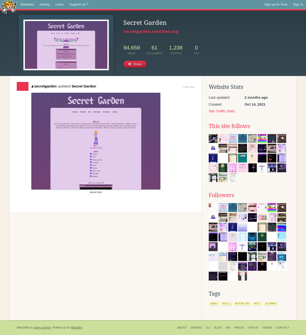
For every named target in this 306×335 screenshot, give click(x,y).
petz (257, 303)
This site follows (229, 126)
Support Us (79, 4)
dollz (226, 303)
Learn (59, 4)
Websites (27, 4)
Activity (44, 4)
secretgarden (44, 86)
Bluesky (76, 327)
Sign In (298, 4)
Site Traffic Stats (222, 111)
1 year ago (188, 86)
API (228, 327)
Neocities (23, 327)
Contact (282, 327)
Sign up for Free (275, 4)
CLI (208, 327)
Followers (221, 195)
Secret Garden (84, 86)
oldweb (270, 303)
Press (239, 327)
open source (42, 327)
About (182, 327)
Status (253, 327)
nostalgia (242, 303)
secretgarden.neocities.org (150, 31)
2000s (213, 303)
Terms (267, 327)
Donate (196, 327)
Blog (218, 327)
